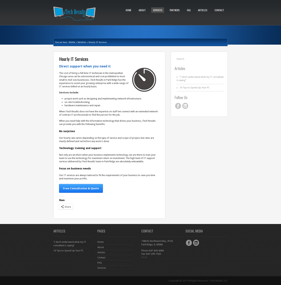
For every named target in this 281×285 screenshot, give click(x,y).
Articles (202, 10)
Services (157, 10)
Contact (219, 10)
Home (128, 10)
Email (144, 257)
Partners (175, 10)
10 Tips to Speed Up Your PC (195, 87)
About (142, 10)
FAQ (189, 10)
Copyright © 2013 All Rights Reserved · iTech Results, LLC (198, 280)
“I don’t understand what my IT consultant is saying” (69, 244)
